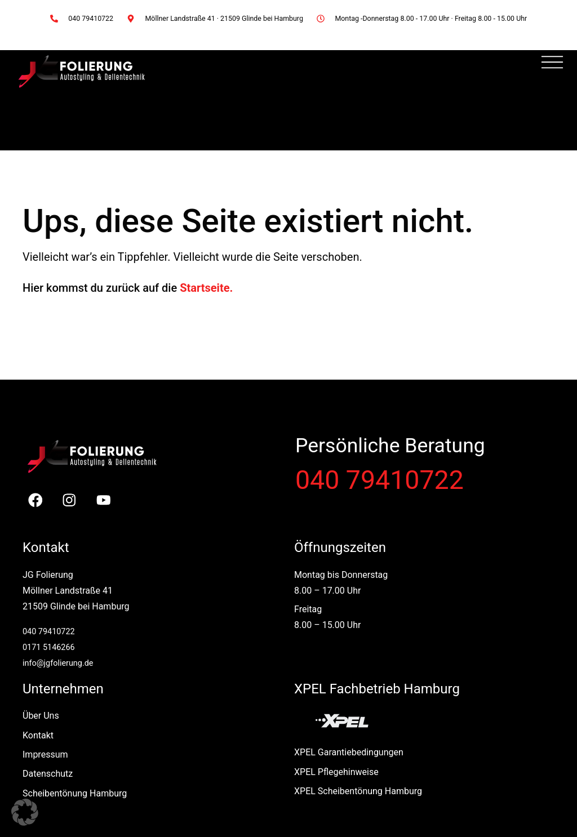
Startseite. (206, 288)
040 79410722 (379, 480)
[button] (25, 812)
